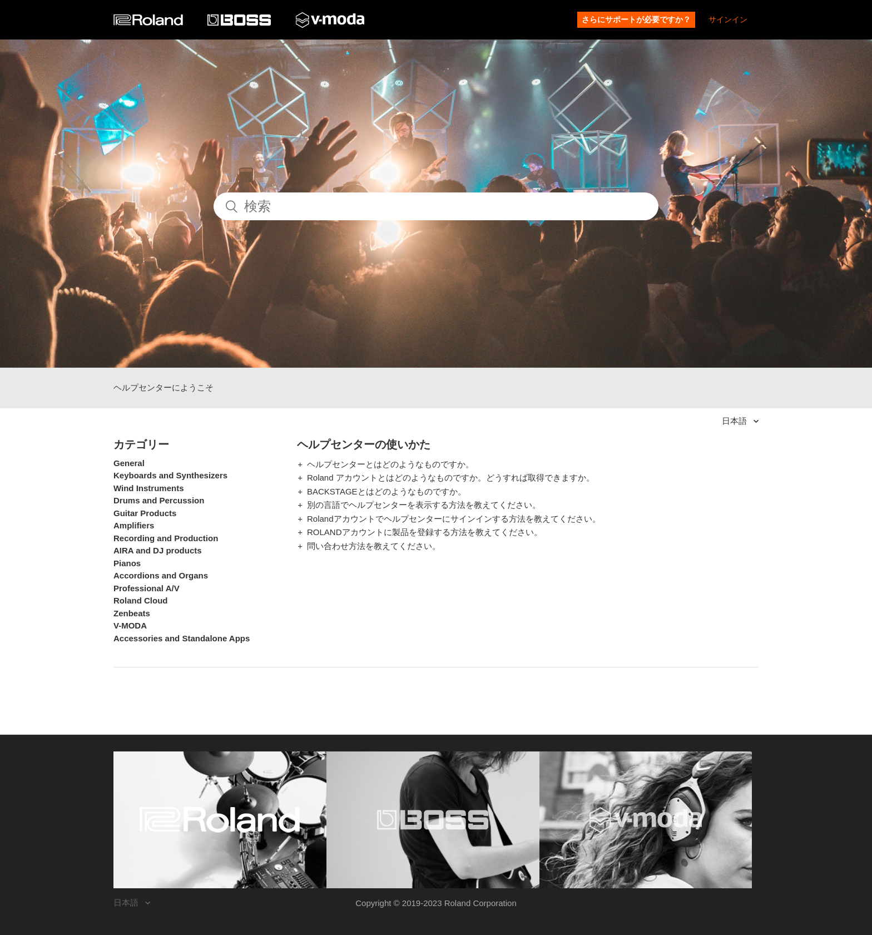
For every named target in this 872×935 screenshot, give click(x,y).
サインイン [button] (727, 19)
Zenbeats (131, 613)
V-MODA (130, 625)
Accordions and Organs (160, 575)
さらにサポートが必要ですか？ (636, 19)
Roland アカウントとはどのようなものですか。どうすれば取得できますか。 (450, 477)
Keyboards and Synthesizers (170, 475)
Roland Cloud (140, 600)
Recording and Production (165, 538)
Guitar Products (144, 513)
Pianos (127, 563)
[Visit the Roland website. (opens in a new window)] (219, 819)
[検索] (436, 206)
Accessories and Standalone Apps (181, 638)
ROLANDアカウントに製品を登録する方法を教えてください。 (424, 532)
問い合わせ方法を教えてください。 (373, 546)
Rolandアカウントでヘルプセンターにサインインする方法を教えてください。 (454, 518)
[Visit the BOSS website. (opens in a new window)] (432, 819)
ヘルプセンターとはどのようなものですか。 (390, 464)
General (129, 463)
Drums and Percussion (158, 500)
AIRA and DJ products (157, 550)
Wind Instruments (148, 488)
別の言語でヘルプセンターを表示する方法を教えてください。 (424, 504)
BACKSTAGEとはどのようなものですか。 (386, 491)
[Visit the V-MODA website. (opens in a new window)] (645, 819)
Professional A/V (146, 588)
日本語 (735, 421)
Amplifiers (133, 525)
